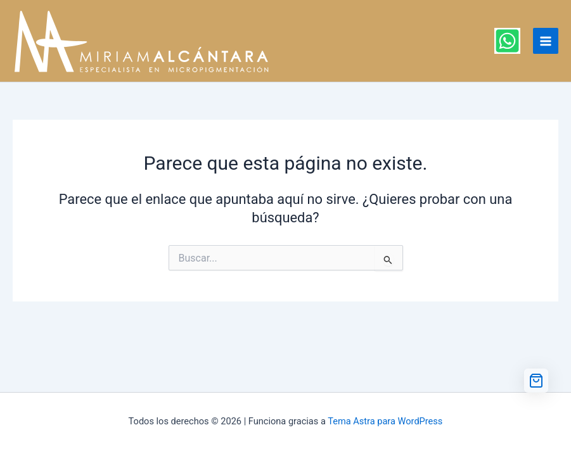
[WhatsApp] (507, 41)
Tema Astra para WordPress (385, 421)
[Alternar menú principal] (545, 40)
